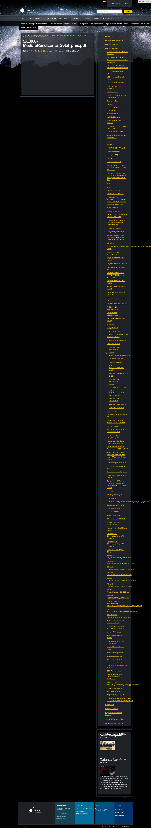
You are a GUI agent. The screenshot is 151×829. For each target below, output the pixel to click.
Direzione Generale (56, 24)
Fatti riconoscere (144, 1)
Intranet (96, 18)
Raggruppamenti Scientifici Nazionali (116, 24)
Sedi (36, 35)
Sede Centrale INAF (45, 35)
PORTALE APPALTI (120, 812)
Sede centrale (64, 18)
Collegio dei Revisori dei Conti (140, 24)
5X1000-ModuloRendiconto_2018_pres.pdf (38, 51)
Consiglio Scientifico (96, 24)
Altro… (126, 797)
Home (23, 18)
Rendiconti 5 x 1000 (73, 35)
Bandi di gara (119, 809)
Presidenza (23, 24)
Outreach (86, 18)
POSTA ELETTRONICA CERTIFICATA (86, 808)
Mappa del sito (116, 3)
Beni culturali (107, 18)
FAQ (126, 3)
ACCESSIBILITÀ (119, 816)
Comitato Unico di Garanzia (28, 28)
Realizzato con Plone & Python (23, 827)
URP (76, 18)
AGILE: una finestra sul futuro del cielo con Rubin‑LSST (113, 760)
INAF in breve (35, 18)
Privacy (99, 805)
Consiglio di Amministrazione (38, 24)
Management (84, 24)
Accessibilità (113, 826)
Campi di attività (50, 18)
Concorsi (118, 805)
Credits (103, 826)
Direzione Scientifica (70, 24)
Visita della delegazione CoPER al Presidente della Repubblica (113, 735)
